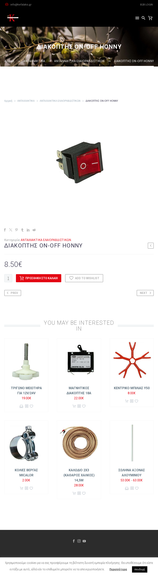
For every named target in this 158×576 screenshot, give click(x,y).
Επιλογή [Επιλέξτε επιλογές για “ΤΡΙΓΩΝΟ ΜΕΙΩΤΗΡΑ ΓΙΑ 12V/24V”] (21, 406)
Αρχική (8, 101)
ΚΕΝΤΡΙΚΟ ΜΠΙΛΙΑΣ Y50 (132, 388)
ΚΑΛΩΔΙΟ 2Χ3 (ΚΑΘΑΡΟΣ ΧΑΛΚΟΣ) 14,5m (79, 475)
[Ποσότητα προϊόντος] (8, 278)
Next (146, 293)
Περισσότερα (118, 569)
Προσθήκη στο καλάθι (38, 278)
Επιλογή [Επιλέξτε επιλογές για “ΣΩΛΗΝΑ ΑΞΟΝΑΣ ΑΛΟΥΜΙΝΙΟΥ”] (127, 488)
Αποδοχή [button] (139, 569)
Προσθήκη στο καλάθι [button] (74, 406)
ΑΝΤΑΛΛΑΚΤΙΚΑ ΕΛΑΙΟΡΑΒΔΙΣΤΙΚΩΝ (60, 101)
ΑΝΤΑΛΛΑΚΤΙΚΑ (26, 101)
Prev (11, 293)
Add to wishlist (84, 278)
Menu (137, 18)
